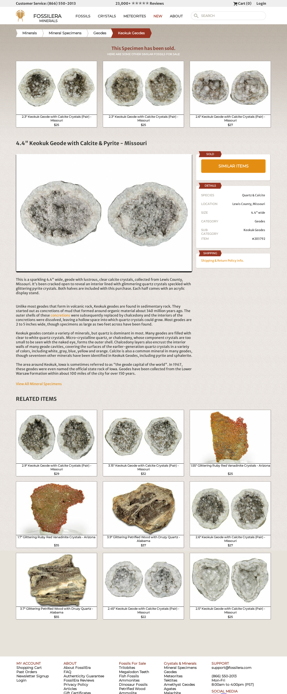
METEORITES (134, 16)
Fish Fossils (129, 676)
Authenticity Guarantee (84, 676)
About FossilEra (77, 667)
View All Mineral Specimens (39, 384)
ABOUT (176, 16)
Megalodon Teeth (134, 672)
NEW (157, 16)
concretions (60, 315)
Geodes (260, 221)
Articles (70, 689)
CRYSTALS (107, 16)
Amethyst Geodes (179, 684)
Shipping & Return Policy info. (222, 260)
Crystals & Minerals (180, 663)
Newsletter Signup (32, 676)
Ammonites (129, 680)
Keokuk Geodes (254, 230)
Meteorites (173, 676)
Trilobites (127, 667)
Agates (170, 689)
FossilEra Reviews (79, 680)
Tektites (170, 680)
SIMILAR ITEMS (233, 166)
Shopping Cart (29, 667)
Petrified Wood (132, 689)
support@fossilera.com (231, 667)
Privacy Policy (76, 684)
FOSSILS (82, 16)
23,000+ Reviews (139, 3)
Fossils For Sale (132, 663)
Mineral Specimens (180, 667)
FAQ (67, 672)
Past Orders (26, 672)
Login (261, 3)
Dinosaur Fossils (133, 684)
